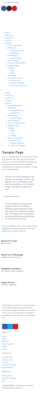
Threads (13, 75)
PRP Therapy (12, 55)
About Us (9, 35)
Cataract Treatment (17, 83)
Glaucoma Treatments (18, 85)
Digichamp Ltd (17, 388)
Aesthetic (11, 68)
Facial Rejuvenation (15, 45)
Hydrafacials (14, 53)
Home (8, 33)
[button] (20, 90)
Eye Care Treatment (15, 78)
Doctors (9, 40)
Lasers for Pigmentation (16, 63)
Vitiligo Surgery (13, 65)
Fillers (12, 73)
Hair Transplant (13, 60)
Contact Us (10, 38)
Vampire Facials (16, 58)
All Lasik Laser (15, 80)
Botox (12, 70)
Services (9, 43)
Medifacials (12, 48)
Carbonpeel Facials (17, 50)
